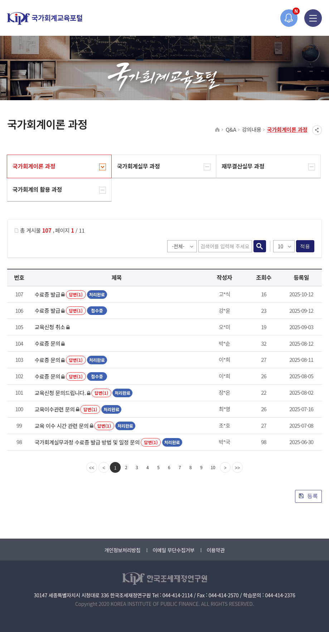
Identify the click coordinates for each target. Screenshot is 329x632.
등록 (308, 496)
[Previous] (103, 467)
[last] (237, 467)
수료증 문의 (47, 343)
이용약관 (215, 550)
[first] (91, 467)
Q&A (231, 129)
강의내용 (251, 129)
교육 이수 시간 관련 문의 (62, 425)
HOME (217, 130)
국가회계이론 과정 (287, 129)
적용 (305, 246)
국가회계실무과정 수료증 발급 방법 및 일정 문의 (87, 442)
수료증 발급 (47, 294)
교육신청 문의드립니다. (60, 393)
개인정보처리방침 (122, 550)
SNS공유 (317, 130)
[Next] (225, 467)
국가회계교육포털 (44, 18)
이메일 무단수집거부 (173, 550)
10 (213, 467)
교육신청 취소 (50, 327)
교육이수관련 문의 (55, 409)
